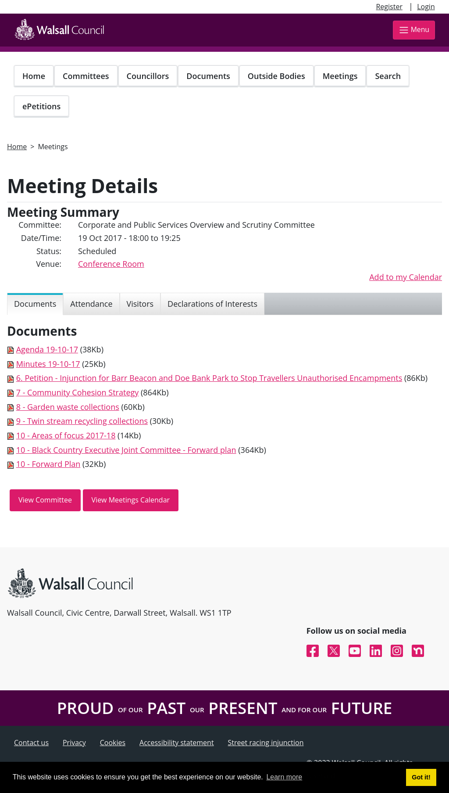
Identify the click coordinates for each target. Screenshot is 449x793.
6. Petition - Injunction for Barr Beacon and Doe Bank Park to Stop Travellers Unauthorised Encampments (209, 378)
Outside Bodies (276, 76)
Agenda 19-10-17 (47, 349)
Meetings (340, 76)
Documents (208, 76)
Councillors (148, 76)
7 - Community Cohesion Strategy (77, 392)
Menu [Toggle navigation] (414, 30)
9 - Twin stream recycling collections (82, 421)
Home (33, 76)
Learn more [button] (284, 777)
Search (388, 76)
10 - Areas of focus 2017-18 (66, 435)
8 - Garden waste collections (67, 407)
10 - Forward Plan (48, 464)
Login (426, 6)
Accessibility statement (176, 742)
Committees (86, 76)
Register (389, 6)
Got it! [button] (421, 777)
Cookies (112, 742)
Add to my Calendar (405, 277)
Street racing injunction (266, 742)
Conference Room (111, 263)
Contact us (31, 742)
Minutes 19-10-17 (48, 364)
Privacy (74, 742)
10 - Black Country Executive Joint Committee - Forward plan (126, 450)
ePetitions (41, 106)
